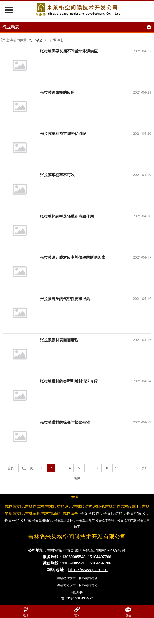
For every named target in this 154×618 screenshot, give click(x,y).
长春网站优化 (88, 585)
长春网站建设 (88, 578)
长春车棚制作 (41, 520)
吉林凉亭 (70, 513)
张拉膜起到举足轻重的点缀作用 (67, 216)
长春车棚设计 (63, 520)
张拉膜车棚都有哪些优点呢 (63, 133)
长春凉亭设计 (105, 520)
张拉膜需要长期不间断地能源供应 (69, 51)
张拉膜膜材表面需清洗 (59, 340)
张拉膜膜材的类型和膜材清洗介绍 (69, 381)
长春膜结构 (112, 513)
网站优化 (63, 585)
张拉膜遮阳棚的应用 (57, 92)
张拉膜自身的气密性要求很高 (65, 298)
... (126, 468)
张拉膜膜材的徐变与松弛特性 (65, 422)
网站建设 (63, 578)
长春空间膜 (136, 513)
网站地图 (77, 592)
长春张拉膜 (89, 513)
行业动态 (36, 40)
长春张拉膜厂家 (17, 520)
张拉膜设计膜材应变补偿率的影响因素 (72, 257)
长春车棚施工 (85, 520)
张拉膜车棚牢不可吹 (57, 174)
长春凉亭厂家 (126, 520)
